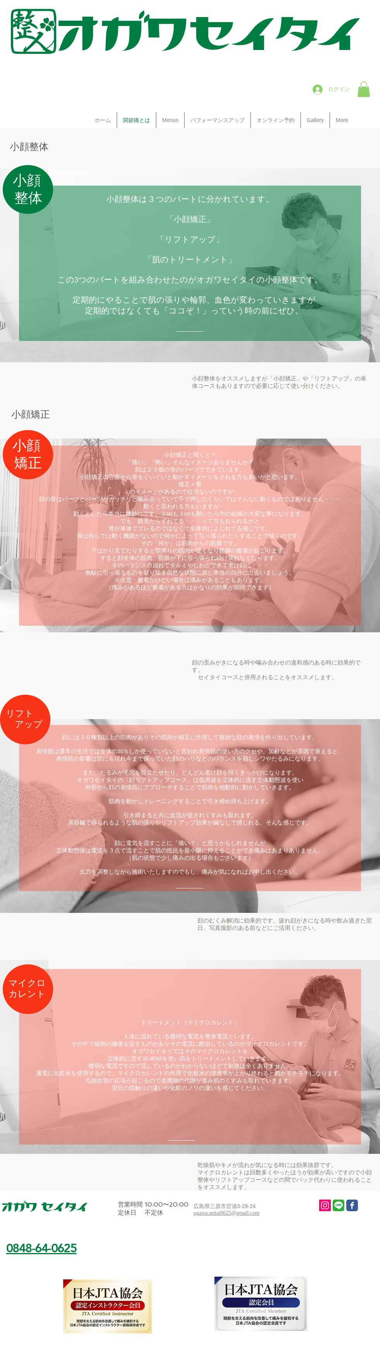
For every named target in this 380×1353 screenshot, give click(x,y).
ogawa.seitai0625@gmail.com (226, 1213)
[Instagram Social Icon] (325, 1205)
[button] (363, 89)
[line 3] (338, 1205)
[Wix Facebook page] (352, 1205)
